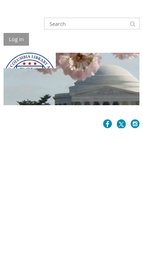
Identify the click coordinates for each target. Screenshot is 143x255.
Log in (16, 38)
